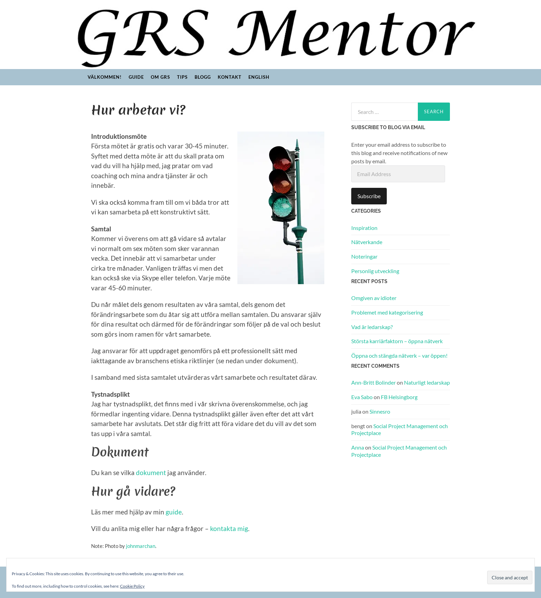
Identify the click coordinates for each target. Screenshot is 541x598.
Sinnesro (380, 411)
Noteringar (364, 256)
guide (174, 512)
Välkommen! (105, 77)
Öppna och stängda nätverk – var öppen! (399, 355)
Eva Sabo (362, 397)
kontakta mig (229, 528)
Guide (136, 77)
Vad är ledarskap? (372, 327)
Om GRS (160, 77)
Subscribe (369, 196)
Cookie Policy (132, 586)
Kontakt (230, 77)
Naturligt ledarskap (427, 382)
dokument (151, 472)
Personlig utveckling (375, 271)
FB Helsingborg (399, 397)
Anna (357, 447)
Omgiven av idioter (373, 298)
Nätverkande (366, 242)
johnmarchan (140, 546)
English (258, 77)
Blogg (203, 77)
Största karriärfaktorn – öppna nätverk (397, 341)
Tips (182, 77)
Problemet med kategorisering (387, 312)
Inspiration (364, 227)
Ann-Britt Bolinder (373, 382)
